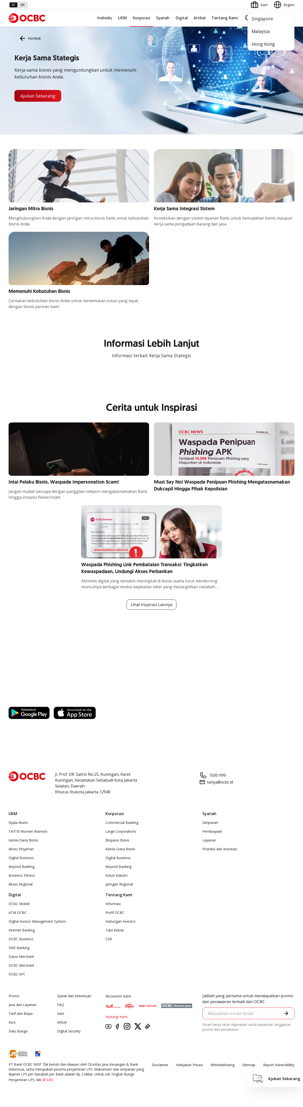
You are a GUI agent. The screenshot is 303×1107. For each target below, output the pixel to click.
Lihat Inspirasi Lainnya (151, 604)
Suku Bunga (18, 1031)
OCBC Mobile (19, 903)
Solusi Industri (116, 875)
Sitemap (248, 1065)
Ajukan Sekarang (37, 96)
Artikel (200, 18)
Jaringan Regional (119, 884)
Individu (104, 18)
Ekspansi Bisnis (117, 840)
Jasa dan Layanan (22, 1004)
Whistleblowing (222, 1065)
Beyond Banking (22, 866)
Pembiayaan (212, 831)
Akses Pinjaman (21, 849)
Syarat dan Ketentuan (74, 996)
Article (62, 1022)
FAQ (60, 1004)
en (22, 5)
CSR (108, 939)
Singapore (262, 19)
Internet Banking (22, 930)
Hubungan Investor (120, 921)
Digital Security (69, 1031)
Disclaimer (160, 1065)
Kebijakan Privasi (189, 1065)
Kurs (12, 1022)
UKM (122, 18)
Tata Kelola (114, 930)
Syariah (163, 18)
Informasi (113, 903)
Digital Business (21, 857)
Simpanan (210, 822)
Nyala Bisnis (18, 822)
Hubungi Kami (116, 1016)
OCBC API (16, 974)
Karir (60, 1013)
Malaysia (261, 31)
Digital (181, 18)
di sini (47, 1079)
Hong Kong (263, 44)
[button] (286, 1013)
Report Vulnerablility (278, 1065)
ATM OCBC (18, 912)
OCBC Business (21, 939)
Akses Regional (21, 884)
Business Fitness (22, 875)
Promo (14, 996)
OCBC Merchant (21, 965)
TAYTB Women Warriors (28, 831)
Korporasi (141, 18)
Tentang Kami (224, 18)
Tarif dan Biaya (21, 1013)
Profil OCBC (114, 912)
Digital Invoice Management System (37, 921)
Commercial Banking (121, 822)
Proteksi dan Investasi (219, 849)
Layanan (209, 840)
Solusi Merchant (21, 956)
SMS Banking (19, 947)
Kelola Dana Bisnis (23, 840)
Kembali (30, 38)
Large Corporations (120, 831)
